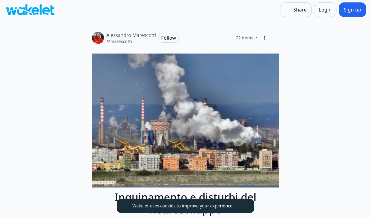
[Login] (325, 9)
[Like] (274, 38)
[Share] (296, 9)
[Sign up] (352, 9)
